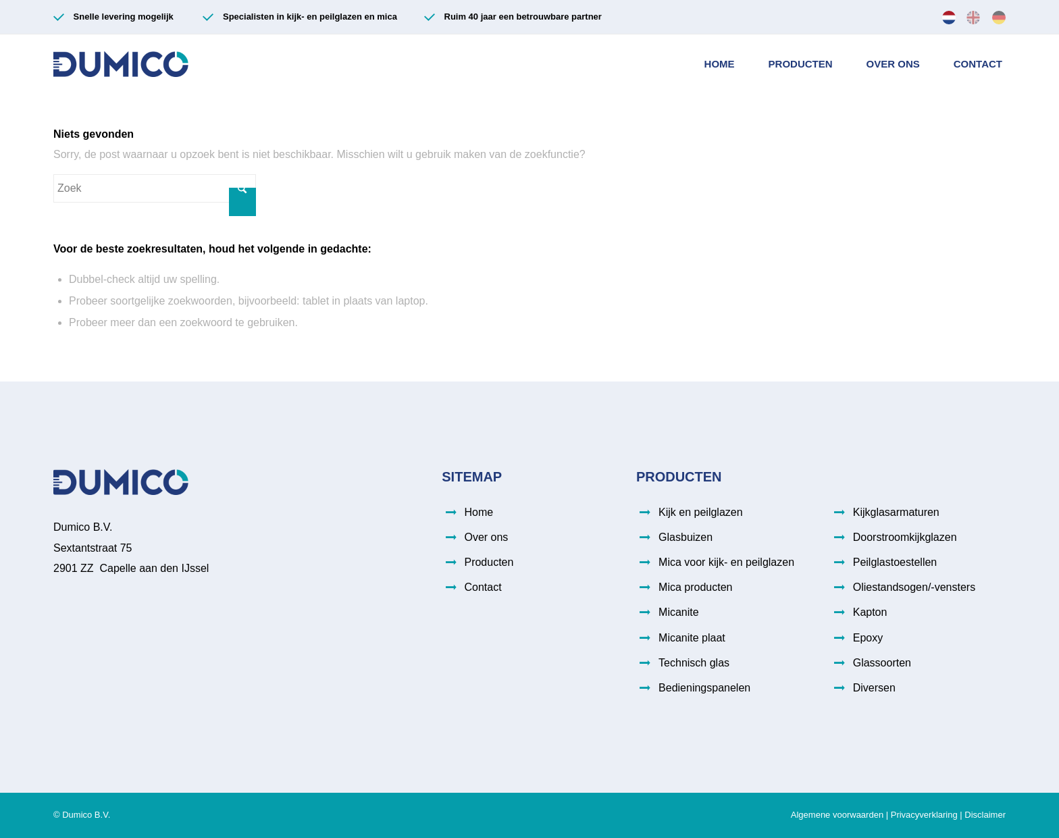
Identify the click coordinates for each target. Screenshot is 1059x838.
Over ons (486, 537)
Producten (488, 562)
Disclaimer (985, 815)
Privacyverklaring (924, 815)
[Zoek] (154, 188)
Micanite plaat (691, 638)
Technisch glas (693, 663)
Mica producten (695, 587)
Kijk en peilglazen (700, 512)
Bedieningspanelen (704, 687)
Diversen (874, 687)
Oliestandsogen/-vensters (914, 587)
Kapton (870, 612)
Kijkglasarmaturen (896, 512)
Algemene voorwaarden (837, 815)
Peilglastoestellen (895, 562)
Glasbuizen (685, 537)
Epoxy (868, 638)
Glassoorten (882, 663)
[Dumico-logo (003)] (120, 64)
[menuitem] (949, 17)
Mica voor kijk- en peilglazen (726, 562)
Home (478, 512)
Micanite (678, 612)
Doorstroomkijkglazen (905, 537)
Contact (482, 587)
